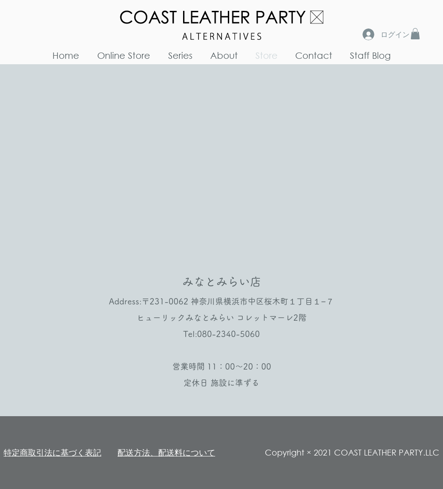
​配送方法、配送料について (166, 452)
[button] (415, 33)
